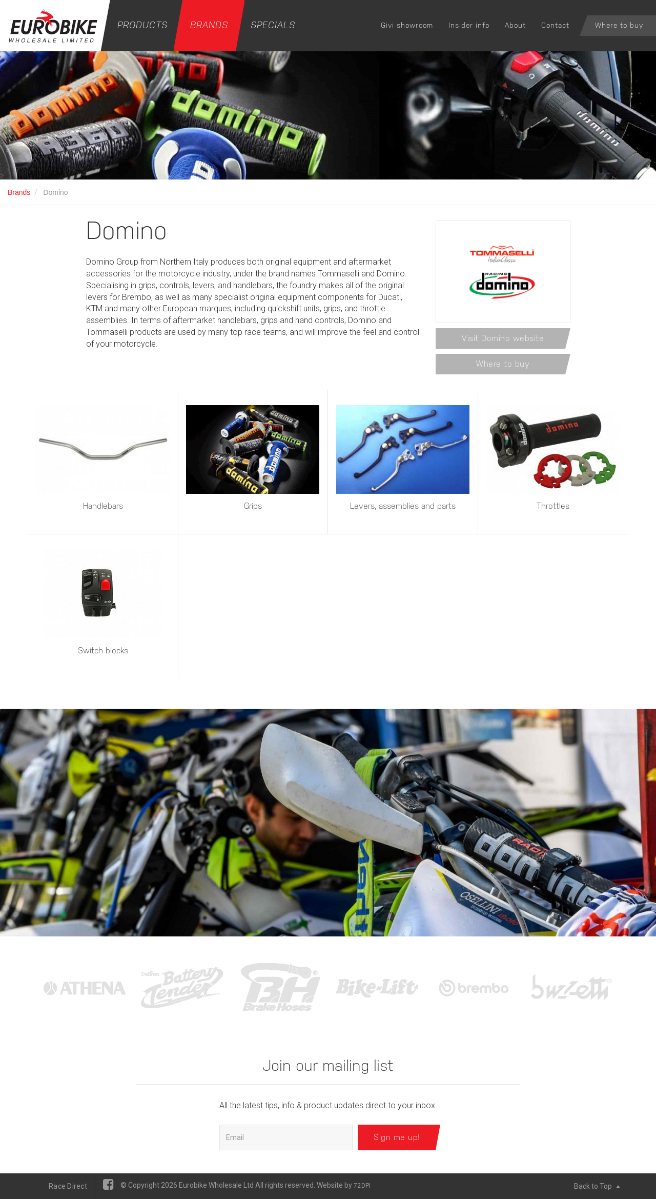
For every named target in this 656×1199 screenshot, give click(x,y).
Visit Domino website (503, 338)
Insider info (468, 25)
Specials (273, 24)
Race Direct (68, 1186)
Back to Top (597, 1186)
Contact (555, 25)
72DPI (362, 1185)
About (515, 25)
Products (142, 24)
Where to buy (619, 25)
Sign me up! (397, 1137)
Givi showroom (407, 25)
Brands (209, 24)
